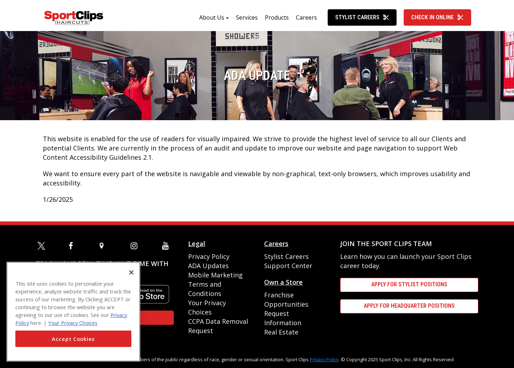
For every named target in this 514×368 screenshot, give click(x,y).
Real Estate (281, 332)
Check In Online (437, 20)
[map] (104, 245)
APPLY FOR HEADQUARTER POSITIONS (409, 305)
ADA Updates (208, 265)
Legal (196, 243)
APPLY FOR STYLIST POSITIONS (409, 284)
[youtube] (167, 245)
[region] (73, 312)
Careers (306, 20)
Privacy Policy (209, 256)
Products (277, 20)
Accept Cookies (73, 338)
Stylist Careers (362, 20)
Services (247, 20)
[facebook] (73, 245)
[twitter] (42, 245)
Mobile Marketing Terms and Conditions (215, 284)
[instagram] (135, 245)
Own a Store (283, 282)
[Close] (131, 272)
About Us (211, 20)
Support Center (288, 265)
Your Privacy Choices (72, 322)
